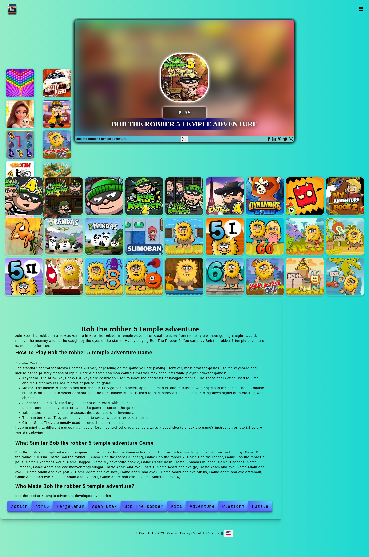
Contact (172, 533)
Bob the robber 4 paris (225, 196)
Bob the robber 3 (64, 196)
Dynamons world (265, 196)
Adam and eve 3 (345, 236)
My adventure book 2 (345, 196)
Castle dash (24, 236)
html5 (42, 506)
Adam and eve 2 (305, 276)
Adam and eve (305, 236)
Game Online (27, 9)
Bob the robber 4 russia (24, 196)
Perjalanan (70, 506)
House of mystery (57, 114)
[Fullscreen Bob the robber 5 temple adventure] (184, 138)
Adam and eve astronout (184, 276)
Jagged (305, 196)
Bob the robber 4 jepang (104, 196)
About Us (199, 533)
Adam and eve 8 (104, 276)
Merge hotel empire (20, 114)
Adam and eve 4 (345, 276)
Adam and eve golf (57, 144)
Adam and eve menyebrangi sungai (184, 236)
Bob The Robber (143, 506)
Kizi (176, 506)
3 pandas (104, 236)
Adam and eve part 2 (24, 276)
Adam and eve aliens (144, 276)
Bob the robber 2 (144, 196)
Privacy (185, 533)
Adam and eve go (265, 236)
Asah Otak (104, 506)
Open (360, 8)
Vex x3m (20, 175)
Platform (233, 506)
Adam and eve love (64, 276)
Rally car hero (57, 83)
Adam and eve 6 (225, 276)
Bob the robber (184, 196)
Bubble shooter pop (20, 83)
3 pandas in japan (64, 236)
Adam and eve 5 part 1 (225, 236)
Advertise (214, 533)
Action (19, 506)
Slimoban (144, 236)
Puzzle (260, 506)
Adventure (202, 506)
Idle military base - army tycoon (57, 175)
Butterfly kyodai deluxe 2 (20, 144)
